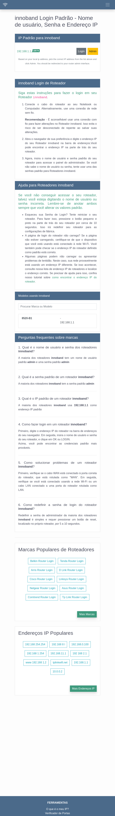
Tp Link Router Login (74, 597)
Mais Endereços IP (83, 688)
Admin (93, 51)
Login (81, 51)
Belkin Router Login (42, 561)
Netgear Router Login (42, 588)
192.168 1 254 (35, 653)
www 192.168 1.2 (36, 662)
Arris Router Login (42, 570)
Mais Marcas (87, 614)
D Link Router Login (71, 570)
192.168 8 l (58, 644)
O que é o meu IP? (57, 809)
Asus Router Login (73, 588)
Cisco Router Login (41, 579)
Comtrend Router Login (42, 597)
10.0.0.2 (57, 671)
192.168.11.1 (58, 653)
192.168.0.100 (80, 644)
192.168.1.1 (24, 51)
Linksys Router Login (71, 579)
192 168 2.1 (80, 653)
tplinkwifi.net (60, 662)
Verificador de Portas (57, 813)
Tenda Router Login (71, 561)
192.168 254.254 (35, 644)
